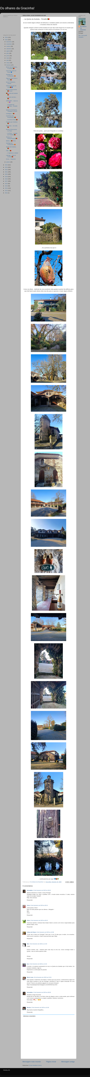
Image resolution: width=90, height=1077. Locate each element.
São (28, 944)
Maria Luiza (30, 977)
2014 (6, 188)
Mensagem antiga (68, 1062)
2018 (6, 179)
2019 (6, 176)
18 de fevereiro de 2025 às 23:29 (42, 977)
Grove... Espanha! (11, 159)
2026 (6, 37)
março (8, 62)
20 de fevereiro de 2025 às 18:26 (40, 1007)
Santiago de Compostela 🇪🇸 (11, 75)
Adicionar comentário (29, 1016)
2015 (6, 186)
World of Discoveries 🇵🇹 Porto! (11, 90)
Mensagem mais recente (31, 1062)
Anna (28, 905)
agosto (8, 51)
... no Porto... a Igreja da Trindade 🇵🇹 (11, 134)
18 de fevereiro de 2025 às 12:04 (38, 944)
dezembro (9, 41)
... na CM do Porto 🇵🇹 (12, 119)
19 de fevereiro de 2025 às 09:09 (42, 992)
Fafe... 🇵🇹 (8, 150)
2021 (6, 172)
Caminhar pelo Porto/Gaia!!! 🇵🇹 (11, 116)
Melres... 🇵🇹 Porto (11, 140)
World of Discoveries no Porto (11, 130)
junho (8, 55)
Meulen (29, 1007)
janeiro (8, 162)
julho (7, 53)
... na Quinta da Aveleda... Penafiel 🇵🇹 (11, 106)
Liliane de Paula (31, 932)
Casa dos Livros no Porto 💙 (11, 71)
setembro (9, 48)
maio (7, 58)
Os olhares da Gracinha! (17, 8)
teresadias (30, 890)
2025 (6, 39)
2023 (6, 167)
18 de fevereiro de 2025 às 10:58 (45, 932)
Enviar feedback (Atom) (35, 1065)
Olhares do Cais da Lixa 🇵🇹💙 (11, 86)
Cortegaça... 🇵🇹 (10, 113)
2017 (6, 181)
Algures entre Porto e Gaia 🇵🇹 (11, 79)
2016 (6, 183)
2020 (6, 174)
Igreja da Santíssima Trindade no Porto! (11, 110)
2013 (6, 190)
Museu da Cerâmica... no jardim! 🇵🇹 (12, 67)
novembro (9, 44)
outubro (8, 46)
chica (28, 920)
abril (7, 60)
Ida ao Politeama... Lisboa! (11, 82)
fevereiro (8, 65)
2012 (6, 193)
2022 (6, 169)
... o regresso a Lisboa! (12, 153)
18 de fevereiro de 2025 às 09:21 (39, 905)
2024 (6, 165)
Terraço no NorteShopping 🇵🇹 (11, 137)
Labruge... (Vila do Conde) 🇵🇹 (11, 156)
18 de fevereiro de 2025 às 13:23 (38, 964)
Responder (30, 900)
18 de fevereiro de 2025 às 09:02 (42, 890)
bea (28, 964)
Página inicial (51, 1062)
